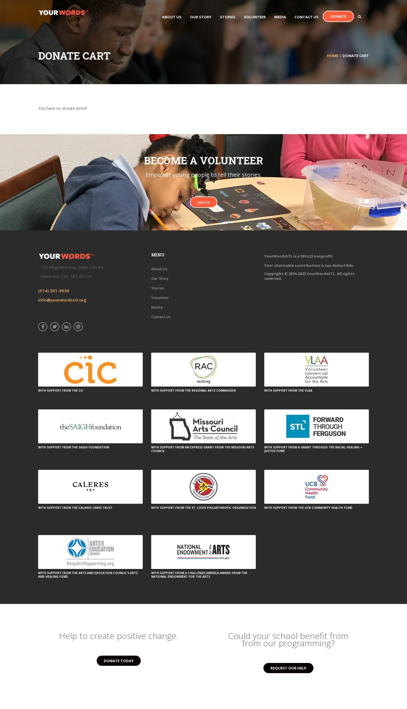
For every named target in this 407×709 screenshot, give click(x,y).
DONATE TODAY (119, 660)
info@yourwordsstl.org (62, 300)
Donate (338, 16)
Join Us (204, 202)
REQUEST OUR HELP (288, 668)
